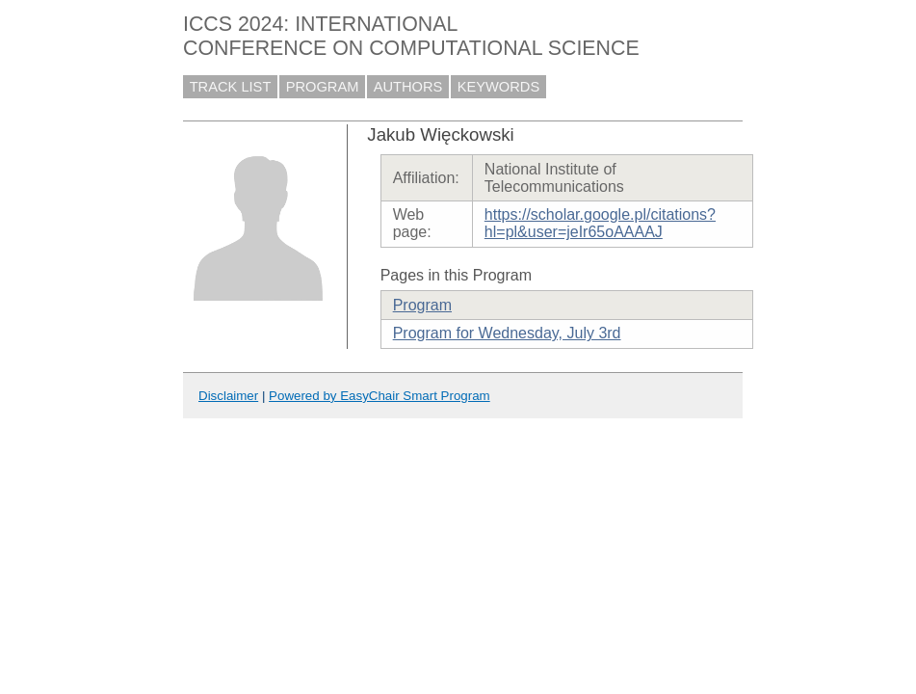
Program (422, 305)
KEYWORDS (499, 86)
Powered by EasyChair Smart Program (379, 395)
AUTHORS (408, 86)
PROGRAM (322, 86)
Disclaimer (228, 395)
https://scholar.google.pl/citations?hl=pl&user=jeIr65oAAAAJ (600, 223)
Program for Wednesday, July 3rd (507, 333)
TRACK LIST (231, 86)
